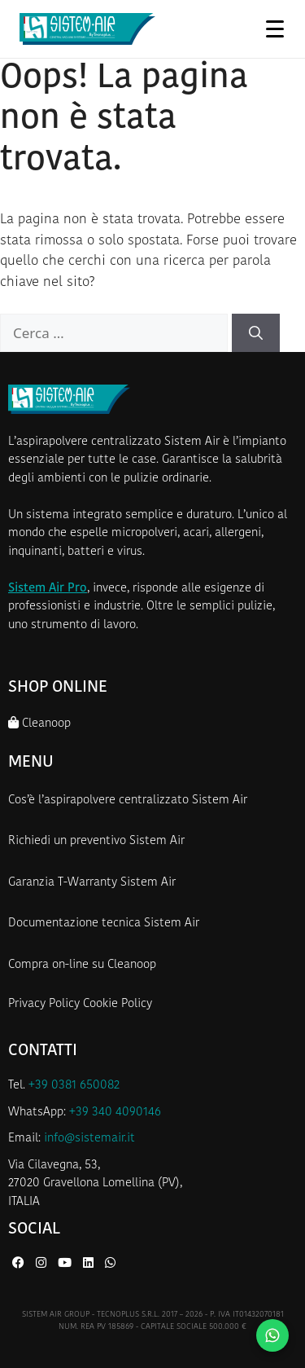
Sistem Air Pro (47, 589)
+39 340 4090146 (115, 1112)
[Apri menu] (274, 28)
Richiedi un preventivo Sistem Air (96, 841)
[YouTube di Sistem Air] (66, 1264)
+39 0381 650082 (74, 1086)
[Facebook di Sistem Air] (20, 1264)
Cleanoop (39, 723)
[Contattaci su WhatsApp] (272, 1335)
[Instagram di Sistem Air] (43, 1264)
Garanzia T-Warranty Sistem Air (92, 883)
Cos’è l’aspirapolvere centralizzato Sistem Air (127, 800)
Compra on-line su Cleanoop (82, 965)
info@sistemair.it (89, 1139)
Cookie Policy (117, 1004)
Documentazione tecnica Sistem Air (103, 923)
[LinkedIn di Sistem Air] (90, 1264)
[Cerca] (256, 333)
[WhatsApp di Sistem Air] (110, 1264)
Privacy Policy (44, 1004)
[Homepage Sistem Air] (87, 29)
